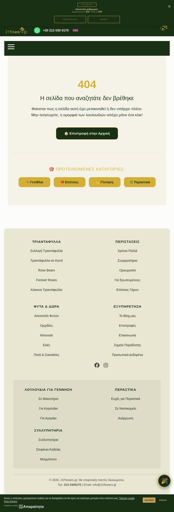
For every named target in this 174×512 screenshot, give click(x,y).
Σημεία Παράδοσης (127, 345)
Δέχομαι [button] (163, 500)
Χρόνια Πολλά (127, 251)
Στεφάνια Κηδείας (48, 449)
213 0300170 (72, 484)
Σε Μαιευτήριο (48, 399)
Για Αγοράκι (48, 418)
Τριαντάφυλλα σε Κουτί (46, 260)
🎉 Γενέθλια (34, 182)
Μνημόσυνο (48, 459)
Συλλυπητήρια (48, 440)
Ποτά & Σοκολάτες (46, 355)
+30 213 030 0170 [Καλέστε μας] (56, 30)
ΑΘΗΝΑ (103, 19)
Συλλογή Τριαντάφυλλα (46, 251)
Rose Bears (46, 270)
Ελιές (46, 345)
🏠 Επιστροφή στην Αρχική (87, 133)
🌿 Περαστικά (139, 182)
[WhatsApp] (37, 30)
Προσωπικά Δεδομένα (127, 355)
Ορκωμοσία (127, 270)
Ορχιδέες (46, 325)
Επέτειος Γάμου (127, 290)
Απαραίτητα (33, 507)
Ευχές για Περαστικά (125, 399)
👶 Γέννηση (105, 182)
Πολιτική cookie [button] (127, 498)
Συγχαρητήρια (127, 260)
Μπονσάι (46, 335)
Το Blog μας (127, 316)
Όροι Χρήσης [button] (10, 501)
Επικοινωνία (127, 335)
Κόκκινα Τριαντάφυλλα (47, 290)
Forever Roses (46, 280)
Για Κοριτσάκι (48, 408)
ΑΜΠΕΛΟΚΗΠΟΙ (70, 19)
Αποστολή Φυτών (46, 316)
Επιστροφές (127, 325)
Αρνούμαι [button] (149, 500)
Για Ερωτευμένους (127, 280)
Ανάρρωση (125, 418)
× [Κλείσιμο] (169, 6)
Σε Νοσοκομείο (125, 408)
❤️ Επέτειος (69, 182)
